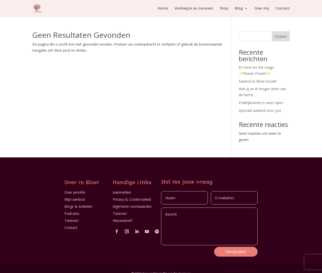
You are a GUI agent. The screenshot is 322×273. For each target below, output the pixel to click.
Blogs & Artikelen (78, 206)
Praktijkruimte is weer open (261, 102)
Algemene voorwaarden (132, 206)
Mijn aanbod (74, 199)
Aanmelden (122, 192)
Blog (239, 9)
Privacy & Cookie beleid (132, 199)
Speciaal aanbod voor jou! (260, 110)
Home (163, 9)
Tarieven (71, 220)
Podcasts (71, 213)
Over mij (261, 9)
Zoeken (281, 36)
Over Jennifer (75, 192)
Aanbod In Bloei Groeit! (257, 81)
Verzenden (236, 251)
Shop (224, 9)
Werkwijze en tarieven (194, 9)
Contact (282, 9)
